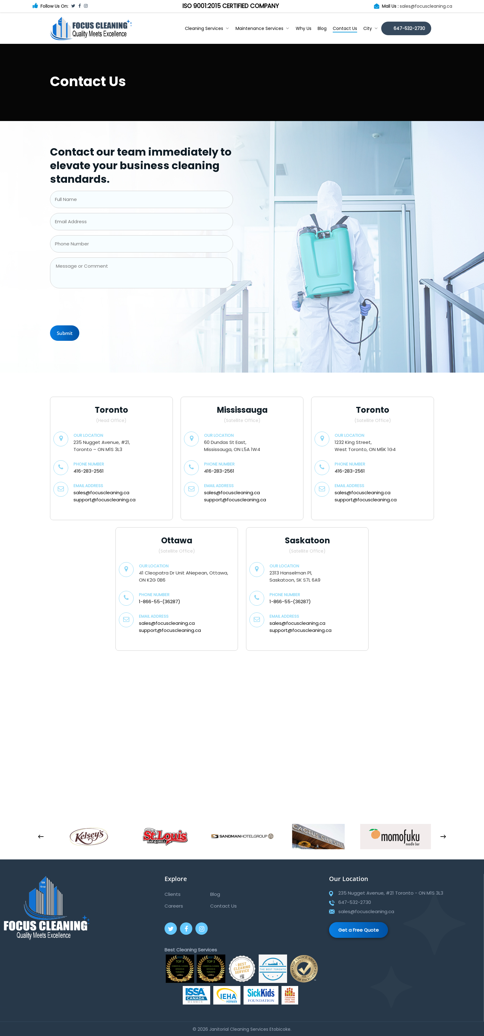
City (370, 28)
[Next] (443, 836)
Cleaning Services (207, 28)
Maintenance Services (262, 28)
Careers (174, 906)
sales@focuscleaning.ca (426, 6)
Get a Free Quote (358, 930)
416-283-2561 (88, 471)
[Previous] (41, 836)
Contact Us (345, 28)
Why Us (303, 28)
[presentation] (97, 308)
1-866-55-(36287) (159, 601)
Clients (173, 894)
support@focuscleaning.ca (104, 499)
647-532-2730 (409, 28)
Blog (322, 28)
